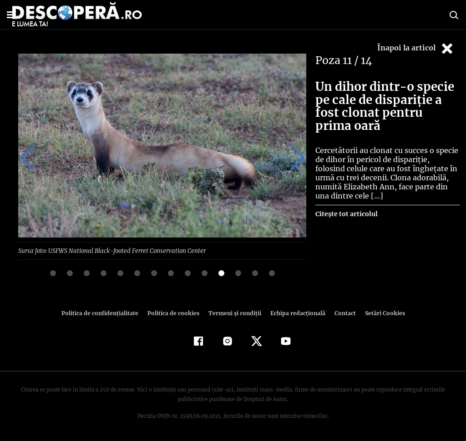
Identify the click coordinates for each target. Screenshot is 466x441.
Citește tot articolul (346, 214)
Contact (341, 312)
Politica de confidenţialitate (104, 312)
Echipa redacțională (295, 312)
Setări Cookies (380, 312)
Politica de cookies (174, 312)
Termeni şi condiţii (233, 312)
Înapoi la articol (416, 48)
